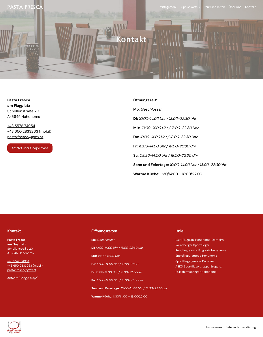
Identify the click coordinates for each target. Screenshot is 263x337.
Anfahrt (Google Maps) (22, 278)
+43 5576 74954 (21, 125)
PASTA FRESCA (25, 7)
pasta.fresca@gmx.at (25, 136)
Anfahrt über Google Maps (30, 148)
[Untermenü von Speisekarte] (199, 7)
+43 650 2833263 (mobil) (29, 131)
